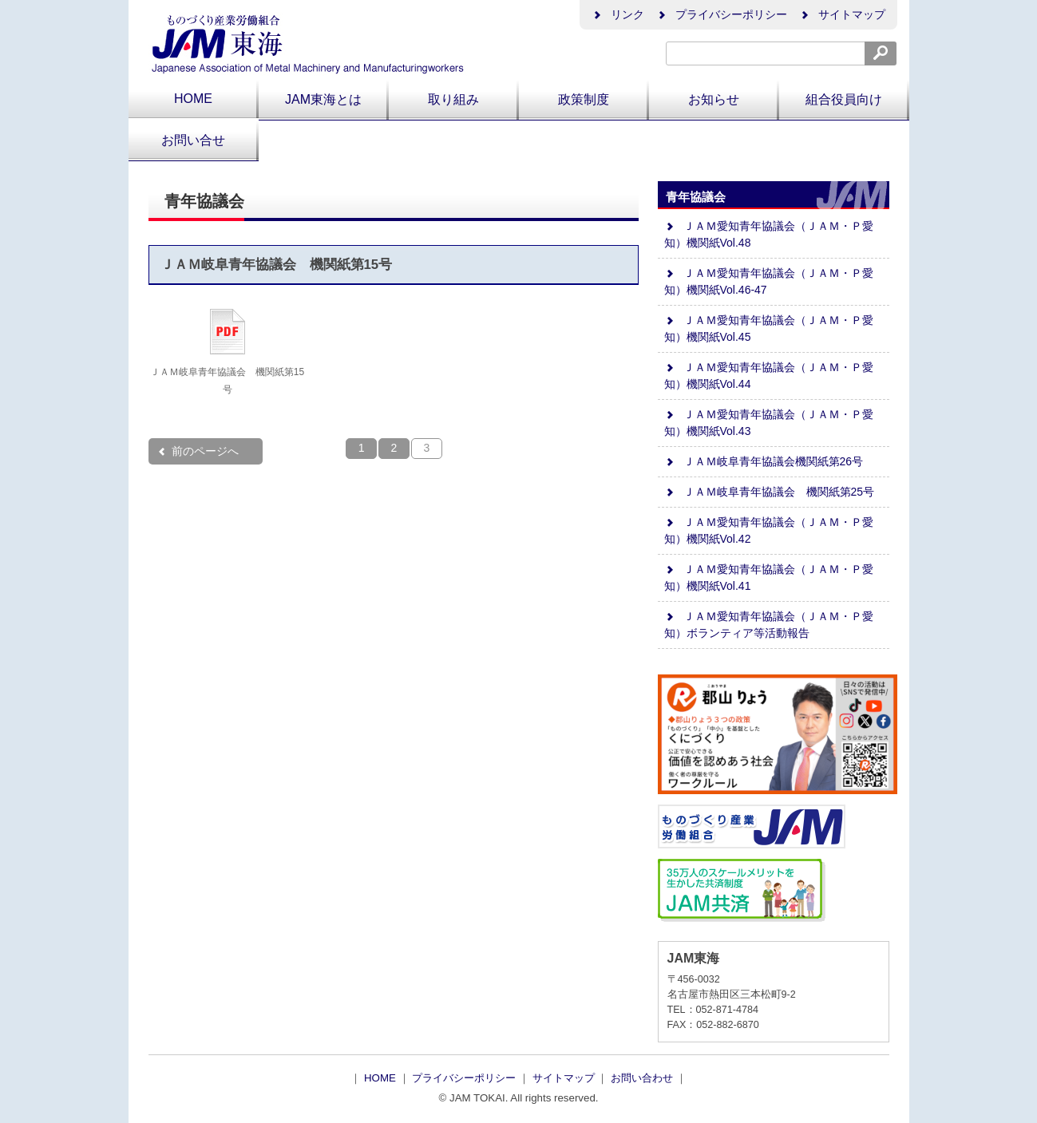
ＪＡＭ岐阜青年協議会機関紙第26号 (764, 461)
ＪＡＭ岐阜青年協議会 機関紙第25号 (769, 491)
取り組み (453, 99)
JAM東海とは (323, 99)
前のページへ (197, 451)
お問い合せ (193, 140)
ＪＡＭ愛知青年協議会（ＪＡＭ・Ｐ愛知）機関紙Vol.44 (768, 375)
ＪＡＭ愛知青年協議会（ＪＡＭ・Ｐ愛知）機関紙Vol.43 (768, 422)
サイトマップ (842, 14)
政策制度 (583, 99)
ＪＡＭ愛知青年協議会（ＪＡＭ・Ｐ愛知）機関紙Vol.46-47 (768, 281)
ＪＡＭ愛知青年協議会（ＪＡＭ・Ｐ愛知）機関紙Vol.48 (768, 234)
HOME (193, 98)
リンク (618, 14)
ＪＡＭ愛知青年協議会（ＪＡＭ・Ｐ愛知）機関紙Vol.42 (768, 530)
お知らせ (713, 99)
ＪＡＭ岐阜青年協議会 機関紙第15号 (276, 264)
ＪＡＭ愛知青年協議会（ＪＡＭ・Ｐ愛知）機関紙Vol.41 (768, 577)
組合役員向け (843, 99)
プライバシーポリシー (721, 14)
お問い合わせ (643, 1078)
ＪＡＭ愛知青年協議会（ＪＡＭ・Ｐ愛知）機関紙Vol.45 (768, 328)
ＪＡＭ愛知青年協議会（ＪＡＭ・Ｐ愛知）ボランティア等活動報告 (768, 624)
